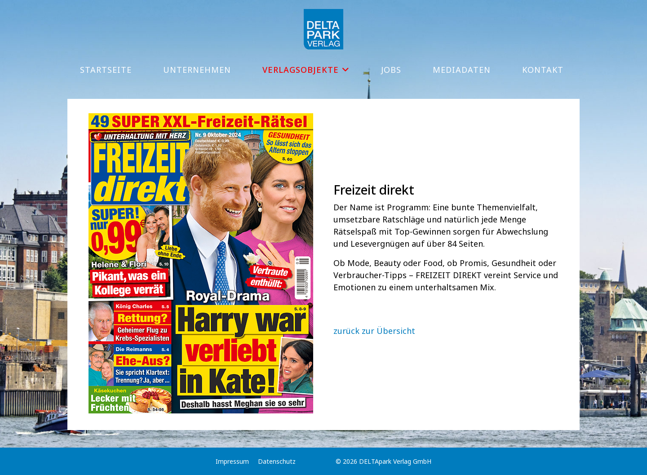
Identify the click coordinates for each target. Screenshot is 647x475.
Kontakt (542, 69)
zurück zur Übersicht (374, 330)
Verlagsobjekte (300, 69)
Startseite (106, 69)
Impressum (232, 461)
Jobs (391, 69)
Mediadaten (462, 69)
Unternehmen (197, 69)
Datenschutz (277, 461)
